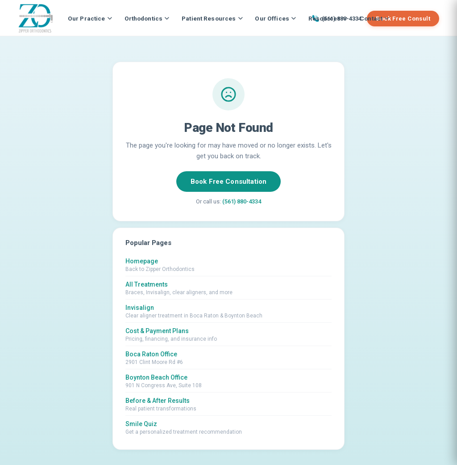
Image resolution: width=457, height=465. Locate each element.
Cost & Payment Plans (157, 330)
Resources (327, 18)
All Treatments (146, 284)
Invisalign (139, 307)
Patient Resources (212, 18)
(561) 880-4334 (241, 201)
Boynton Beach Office (156, 377)
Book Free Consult (403, 18)
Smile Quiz (141, 423)
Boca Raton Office (151, 354)
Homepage (141, 261)
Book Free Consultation (228, 182)
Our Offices (275, 18)
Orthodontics (147, 18)
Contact (374, 18)
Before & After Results (157, 400)
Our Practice (90, 18)
